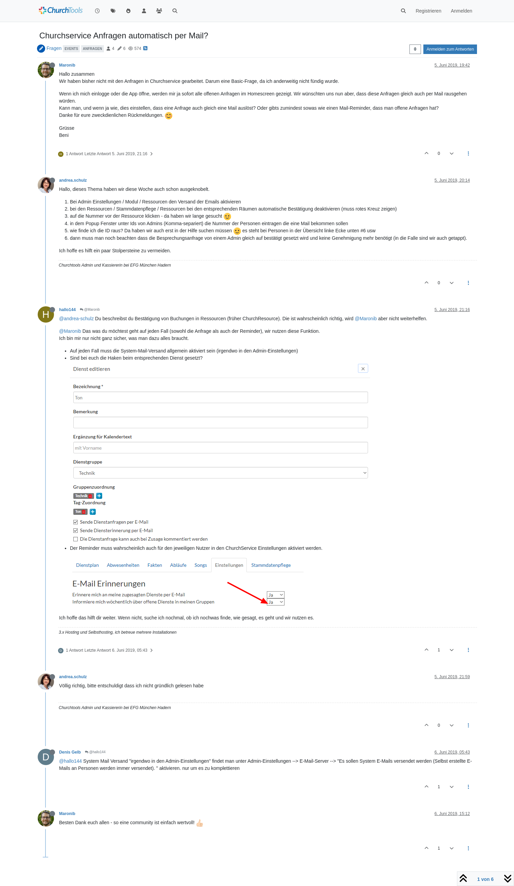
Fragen (54, 48)
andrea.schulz (73, 180)
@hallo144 (95, 752)
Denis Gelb (70, 752)
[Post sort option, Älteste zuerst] (415, 49)
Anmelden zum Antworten (450, 49)
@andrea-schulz (76, 318)
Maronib (67, 65)
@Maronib (90, 309)
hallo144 (67, 309)
